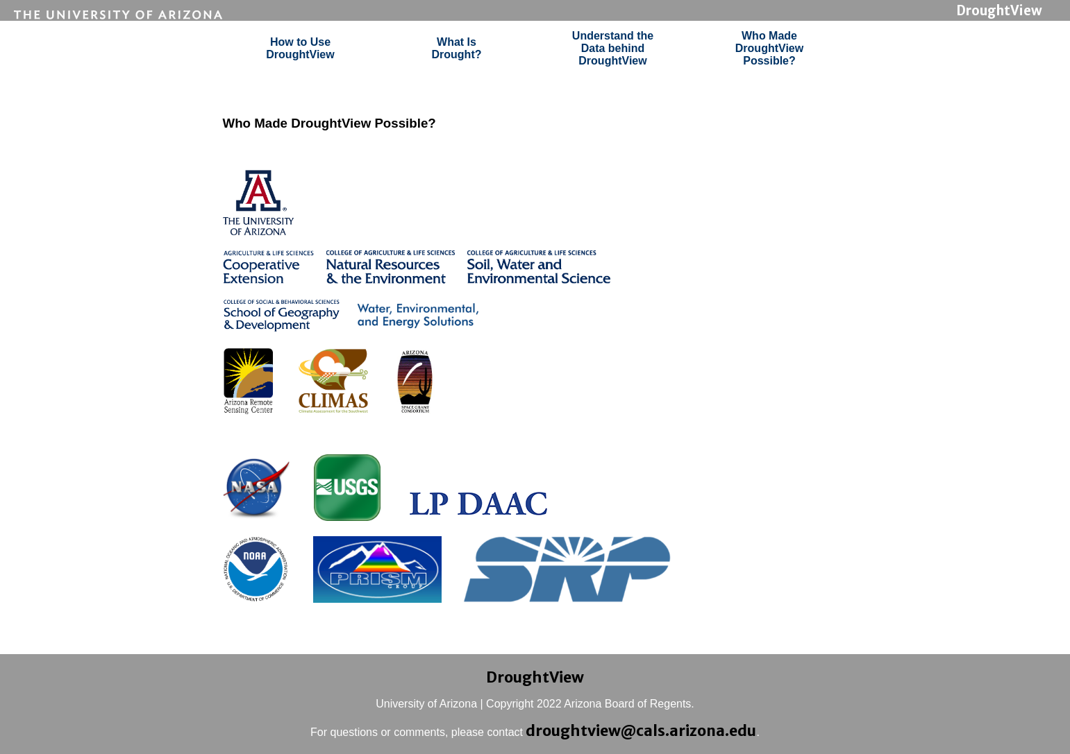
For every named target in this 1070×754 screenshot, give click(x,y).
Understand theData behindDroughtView (612, 48)
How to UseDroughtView (300, 48)
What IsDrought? (457, 48)
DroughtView (999, 11)
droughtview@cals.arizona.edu (641, 730)
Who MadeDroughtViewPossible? (769, 48)
